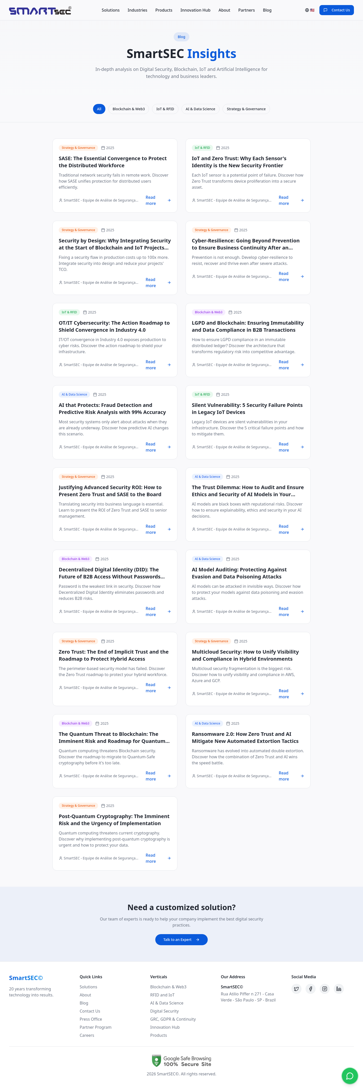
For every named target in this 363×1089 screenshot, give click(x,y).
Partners (246, 10)
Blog (267, 10)
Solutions (111, 10)
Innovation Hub (195, 10)
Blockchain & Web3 (129, 108)
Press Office (91, 1019)
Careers (87, 1035)
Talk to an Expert (181, 939)
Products (163, 10)
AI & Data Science (200, 108)
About (224, 10)
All (99, 108)
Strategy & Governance (246, 108)
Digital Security (164, 1011)
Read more (158, 200)
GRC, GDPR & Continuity (173, 1019)
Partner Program (95, 1027)
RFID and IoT (162, 995)
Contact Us (90, 1011)
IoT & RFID (165, 108)
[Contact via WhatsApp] (350, 1076)
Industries (137, 10)
